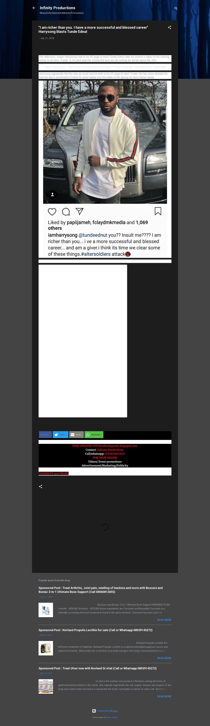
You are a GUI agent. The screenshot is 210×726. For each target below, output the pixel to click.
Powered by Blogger (105, 710)
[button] (169, 28)
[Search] (176, 9)
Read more (164, 619)
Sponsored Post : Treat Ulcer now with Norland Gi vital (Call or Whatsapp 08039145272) (98, 668)
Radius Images (112, 717)
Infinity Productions (57, 8)
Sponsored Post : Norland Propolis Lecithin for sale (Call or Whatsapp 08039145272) (96, 630)
